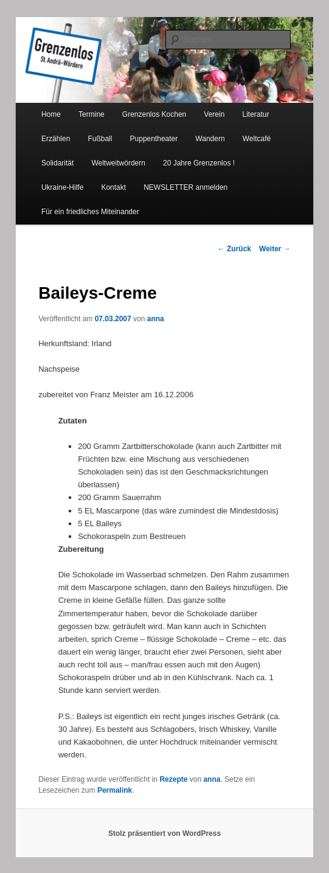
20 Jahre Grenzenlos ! (199, 163)
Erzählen (55, 138)
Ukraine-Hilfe (62, 187)
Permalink (114, 790)
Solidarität (57, 163)
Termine (91, 114)
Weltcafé (257, 138)
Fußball (100, 138)
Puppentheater (154, 138)
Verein (214, 114)
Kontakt (113, 187)
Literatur (255, 114)
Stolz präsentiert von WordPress (164, 833)
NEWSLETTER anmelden (185, 187)
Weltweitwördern (118, 163)
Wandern (209, 138)
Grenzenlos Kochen (154, 114)
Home (51, 114)
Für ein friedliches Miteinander (90, 211)
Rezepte (173, 779)
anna (155, 319)
